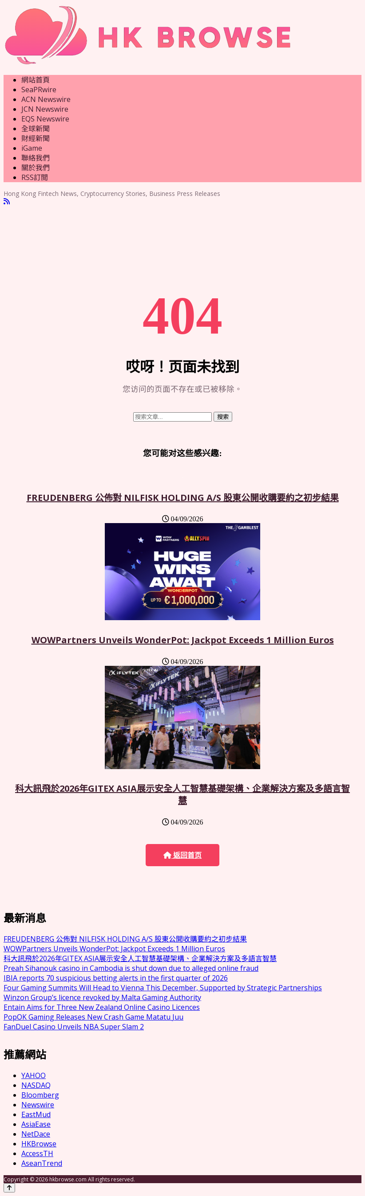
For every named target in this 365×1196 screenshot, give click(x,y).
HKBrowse (38, 1144)
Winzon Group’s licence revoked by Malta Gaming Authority (102, 997)
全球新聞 (35, 128)
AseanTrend (41, 1163)
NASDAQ (36, 1085)
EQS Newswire (45, 119)
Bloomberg (40, 1095)
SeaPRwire (38, 89)
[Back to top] (9, 1187)
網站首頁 (35, 80)
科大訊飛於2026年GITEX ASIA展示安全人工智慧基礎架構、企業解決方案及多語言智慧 (182, 794)
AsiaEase (36, 1124)
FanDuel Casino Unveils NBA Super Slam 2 (74, 1027)
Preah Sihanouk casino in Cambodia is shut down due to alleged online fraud (131, 968)
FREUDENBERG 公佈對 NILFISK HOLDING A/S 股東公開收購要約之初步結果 (183, 498)
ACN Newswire (46, 99)
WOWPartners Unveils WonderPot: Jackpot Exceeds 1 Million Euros (183, 640)
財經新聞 (35, 138)
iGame (31, 148)
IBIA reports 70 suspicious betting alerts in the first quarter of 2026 (116, 978)
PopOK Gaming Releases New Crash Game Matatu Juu (93, 1017)
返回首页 (182, 855)
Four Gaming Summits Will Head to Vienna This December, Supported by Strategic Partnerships (163, 988)
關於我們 (35, 167)
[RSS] (7, 201)
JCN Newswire (44, 109)
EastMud (36, 1114)
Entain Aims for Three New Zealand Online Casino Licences (102, 1007)
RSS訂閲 (34, 177)
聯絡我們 (35, 158)
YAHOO (33, 1075)
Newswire (37, 1105)
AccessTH (37, 1153)
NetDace (35, 1134)
